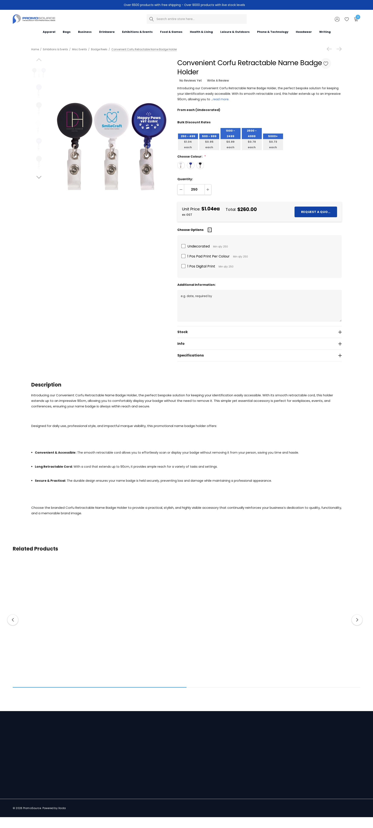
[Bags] (67, 31)
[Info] (259, 343)
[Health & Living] (201, 31)
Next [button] (357, 620)
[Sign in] (337, 19)
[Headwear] (304, 31)
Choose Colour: (191, 156)
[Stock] (259, 332)
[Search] (151, 19)
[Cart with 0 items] (355, 19)
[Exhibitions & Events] (137, 31)
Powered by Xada (54, 808)
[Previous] (330, 49)
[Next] (338, 49)
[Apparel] (49, 31)
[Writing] (325, 31)
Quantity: (185, 179)
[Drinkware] (107, 31)
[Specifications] (259, 355)
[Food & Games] (171, 31)
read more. (221, 99)
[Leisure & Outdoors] (235, 31)
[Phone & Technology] (272, 31)
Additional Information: (196, 285)
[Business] (85, 31)
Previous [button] (12, 620)
